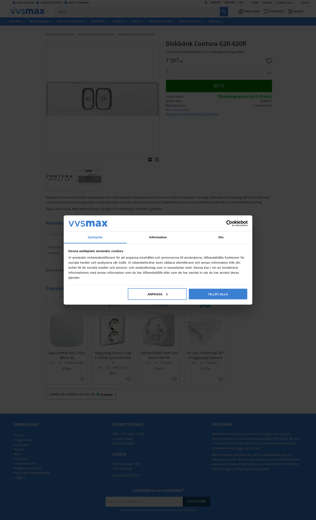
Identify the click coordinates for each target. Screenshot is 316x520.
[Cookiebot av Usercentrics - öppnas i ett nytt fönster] (229, 223)
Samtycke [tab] (95, 237)
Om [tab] (220, 237)
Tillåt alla (218, 294)
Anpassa (157, 294)
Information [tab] (158, 237)
